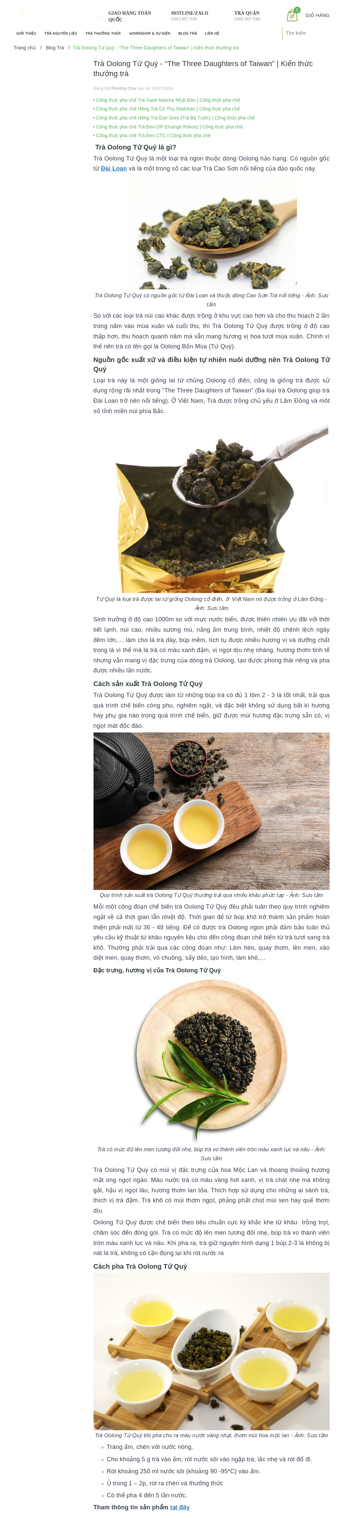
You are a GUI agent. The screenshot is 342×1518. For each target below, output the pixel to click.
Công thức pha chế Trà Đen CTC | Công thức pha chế (152, 135)
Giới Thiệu (26, 33)
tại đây (180, 1507)
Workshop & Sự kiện (149, 33)
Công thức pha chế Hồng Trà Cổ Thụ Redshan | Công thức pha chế (167, 108)
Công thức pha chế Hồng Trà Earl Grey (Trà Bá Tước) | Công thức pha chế (174, 117)
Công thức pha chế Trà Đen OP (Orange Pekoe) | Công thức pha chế (168, 126)
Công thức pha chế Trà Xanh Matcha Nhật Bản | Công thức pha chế (167, 100)
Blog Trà (187, 33)
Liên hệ (212, 33)
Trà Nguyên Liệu (60, 33)
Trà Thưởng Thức (103, 33)
